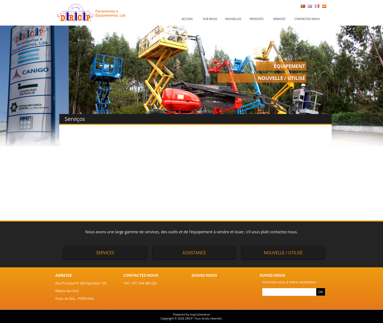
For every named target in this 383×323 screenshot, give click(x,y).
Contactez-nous (307, 19)
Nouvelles (233, 19)
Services (279, 19)
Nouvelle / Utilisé (283, 253)
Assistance (194, 253)
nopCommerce (200, 314)
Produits (257, 19)
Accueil (187, 19)
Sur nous (210, 19)
